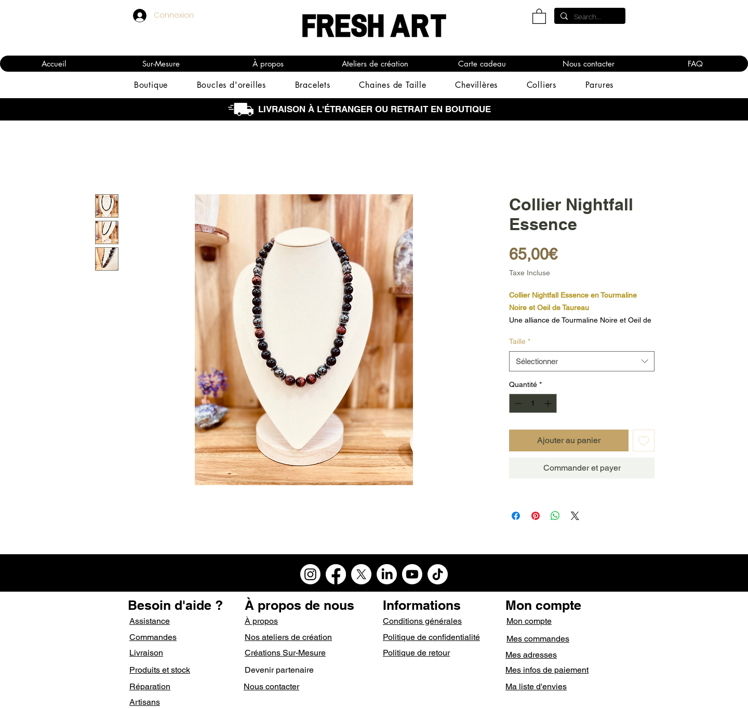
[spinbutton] (533, 403)
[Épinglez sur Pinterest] (535, 516)
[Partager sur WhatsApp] (555, 516)
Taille (519, 341)
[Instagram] (310, 574)
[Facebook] (336, 574)
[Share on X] (575, 516)
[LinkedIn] (387, 574)
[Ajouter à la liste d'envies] (643, 440)
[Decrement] (517, 403)
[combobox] (581, 361)
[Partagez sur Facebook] (516, 516)
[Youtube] (412, 574)
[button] (539, 16)
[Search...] (589, 17)
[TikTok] (438, 574)
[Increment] (548, 403)
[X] (361, 574)
